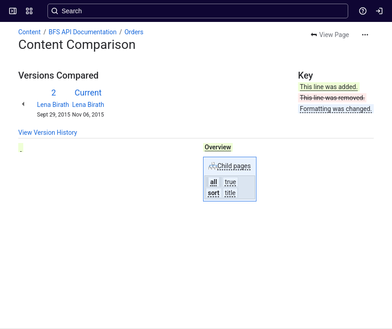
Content (29, 32)
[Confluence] (42, 11)
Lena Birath (53, 104)
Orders (134, 32)
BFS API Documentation (82, 32)
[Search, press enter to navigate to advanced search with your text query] (197, 11)
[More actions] (365, 35)
